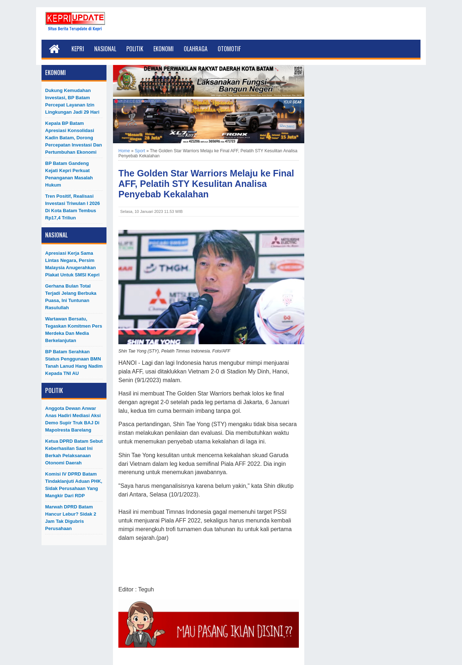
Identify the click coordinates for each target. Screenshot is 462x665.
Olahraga (196, 48)
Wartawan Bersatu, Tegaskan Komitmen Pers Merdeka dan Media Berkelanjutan (73, 329)
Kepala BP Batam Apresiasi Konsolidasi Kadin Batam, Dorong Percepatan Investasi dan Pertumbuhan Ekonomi (73, 138)
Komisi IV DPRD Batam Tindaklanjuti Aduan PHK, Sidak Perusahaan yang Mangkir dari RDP (73, 484)
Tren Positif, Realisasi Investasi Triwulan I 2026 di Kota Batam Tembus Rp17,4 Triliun (72, 206)
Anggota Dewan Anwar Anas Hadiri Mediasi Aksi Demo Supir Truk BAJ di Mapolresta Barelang (73, 419)
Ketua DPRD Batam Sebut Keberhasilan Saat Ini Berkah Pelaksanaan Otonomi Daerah (74, 451)
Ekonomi (163, 48)
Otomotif (229, 48)
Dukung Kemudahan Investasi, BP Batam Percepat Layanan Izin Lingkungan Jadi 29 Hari (72, 101)
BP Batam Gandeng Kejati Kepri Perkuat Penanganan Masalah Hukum (69, 174)
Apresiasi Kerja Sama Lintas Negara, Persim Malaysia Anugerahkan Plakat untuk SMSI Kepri (72, 263)
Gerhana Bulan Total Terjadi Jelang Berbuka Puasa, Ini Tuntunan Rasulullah (70, 296)
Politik (134, 48)
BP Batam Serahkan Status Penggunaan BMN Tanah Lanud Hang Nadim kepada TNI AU (74, 362)
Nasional (105, 48)
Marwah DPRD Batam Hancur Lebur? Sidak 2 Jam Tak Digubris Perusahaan (70, 517)
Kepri (77, 48)
